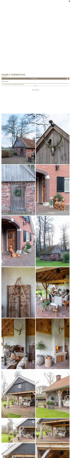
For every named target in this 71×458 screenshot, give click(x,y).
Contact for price (34, 78)
